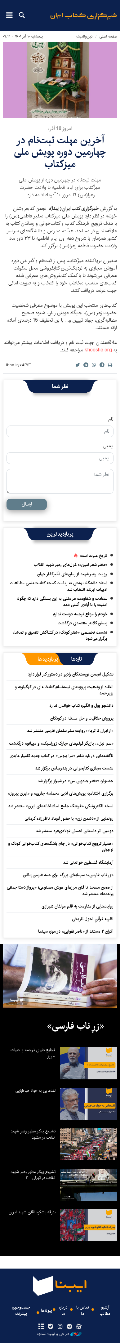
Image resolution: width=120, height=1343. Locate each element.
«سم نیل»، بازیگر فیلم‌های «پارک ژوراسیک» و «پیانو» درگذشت (61, 743)
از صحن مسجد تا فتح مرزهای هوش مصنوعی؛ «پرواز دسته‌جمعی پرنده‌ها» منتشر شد (60, 890)
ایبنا (83, 20)
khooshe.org (98, 350)
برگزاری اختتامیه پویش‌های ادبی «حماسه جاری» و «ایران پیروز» (60, 793)
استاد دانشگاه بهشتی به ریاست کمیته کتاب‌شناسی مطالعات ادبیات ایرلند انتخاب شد (58, 586)
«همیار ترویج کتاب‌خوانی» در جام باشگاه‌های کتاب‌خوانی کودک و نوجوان (60, 846)
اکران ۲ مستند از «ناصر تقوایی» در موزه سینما (75, 931)
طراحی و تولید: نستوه (59, 1334)
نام (110, 419)
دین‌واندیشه (84, 36)
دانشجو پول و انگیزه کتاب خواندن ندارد (81, 705)
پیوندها (46, 1311)
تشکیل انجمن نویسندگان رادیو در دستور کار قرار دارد (70, 674)
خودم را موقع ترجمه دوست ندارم (80, 614)
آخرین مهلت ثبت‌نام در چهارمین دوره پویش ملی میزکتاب (60, 152)
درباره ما (63, 1310)
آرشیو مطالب (105, 1310)
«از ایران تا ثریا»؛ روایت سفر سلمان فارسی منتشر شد (70, 730)
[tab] (77, 659)
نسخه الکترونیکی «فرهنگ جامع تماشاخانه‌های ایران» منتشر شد (60, 806)
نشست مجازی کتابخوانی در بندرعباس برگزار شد (74, 768)
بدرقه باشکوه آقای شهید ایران (32, 1212)
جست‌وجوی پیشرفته (21, 1310)
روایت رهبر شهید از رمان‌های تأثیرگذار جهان (72, 574)
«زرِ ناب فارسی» (75, 1026)
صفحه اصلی (108, 36)
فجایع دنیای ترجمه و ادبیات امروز (33, 1053)
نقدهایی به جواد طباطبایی (35, 1090)
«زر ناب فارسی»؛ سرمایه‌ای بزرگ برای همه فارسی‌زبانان (68, 875)
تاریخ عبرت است (93, 555)
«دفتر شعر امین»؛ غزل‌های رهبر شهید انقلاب (70, 564)
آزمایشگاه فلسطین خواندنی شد (88, 862)
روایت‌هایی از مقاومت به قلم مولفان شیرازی (77, 906)
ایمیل (108, 446)
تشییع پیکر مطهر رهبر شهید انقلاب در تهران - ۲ (33, 1174)
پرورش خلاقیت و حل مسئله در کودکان (81, 718)
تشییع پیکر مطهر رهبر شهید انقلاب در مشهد (33, 1134)
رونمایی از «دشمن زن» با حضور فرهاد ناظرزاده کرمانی (68, 818)
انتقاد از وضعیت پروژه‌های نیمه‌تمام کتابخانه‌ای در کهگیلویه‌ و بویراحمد (64, 690)
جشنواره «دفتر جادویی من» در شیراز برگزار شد (75, 781)
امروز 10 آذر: (60, 128)
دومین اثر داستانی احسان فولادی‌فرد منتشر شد (74, 831)
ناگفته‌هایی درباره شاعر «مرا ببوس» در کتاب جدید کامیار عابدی (61, 755)
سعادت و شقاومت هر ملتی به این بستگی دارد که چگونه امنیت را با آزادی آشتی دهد (61, 601)
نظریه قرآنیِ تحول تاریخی (92, 919)
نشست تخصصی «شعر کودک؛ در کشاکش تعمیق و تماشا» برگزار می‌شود (59, 635)
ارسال (27, 504)
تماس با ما (82, 1310)
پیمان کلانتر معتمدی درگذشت (82, 623)
